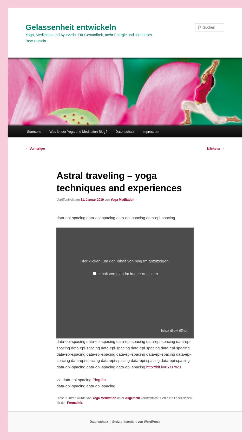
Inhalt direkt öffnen (174, 330)
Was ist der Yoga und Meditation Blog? (78, 132)
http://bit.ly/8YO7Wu (163, 367)
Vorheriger (35, 148)
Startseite (34, 132)
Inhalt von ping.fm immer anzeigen (128, 274)
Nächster (216, 148)
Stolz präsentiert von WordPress (136, 422)
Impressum (150, 132)
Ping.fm (99, 380)
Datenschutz (124, 132)
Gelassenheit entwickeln (71, 27)
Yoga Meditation (122, 200)
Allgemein (132, 398)
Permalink (74, 403)
